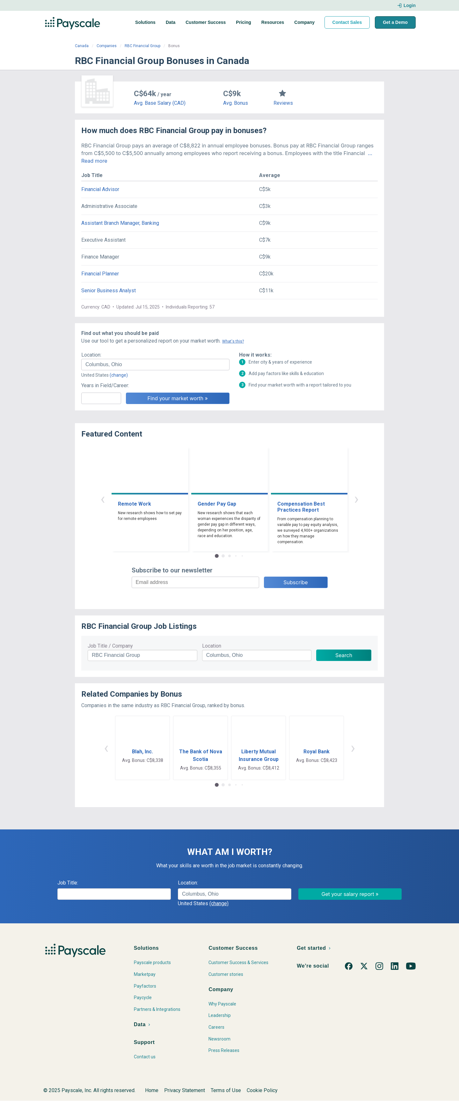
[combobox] (155, 364)
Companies (107, 46)
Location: (91, 355)
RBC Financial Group (142, 46)
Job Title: (67, 883)
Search (343, 655)
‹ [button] (102, 499)
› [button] (356, 499)
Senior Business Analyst (108, 291)
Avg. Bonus (235, 103)
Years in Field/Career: (105, 385)
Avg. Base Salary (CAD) (160, 103)
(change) (119, 375)
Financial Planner (100, 274)
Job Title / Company (110, 646)
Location (211, 646)
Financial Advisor (100, 189)
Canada (82, 46)
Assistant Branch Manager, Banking (120, 223)
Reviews (283, 103)
